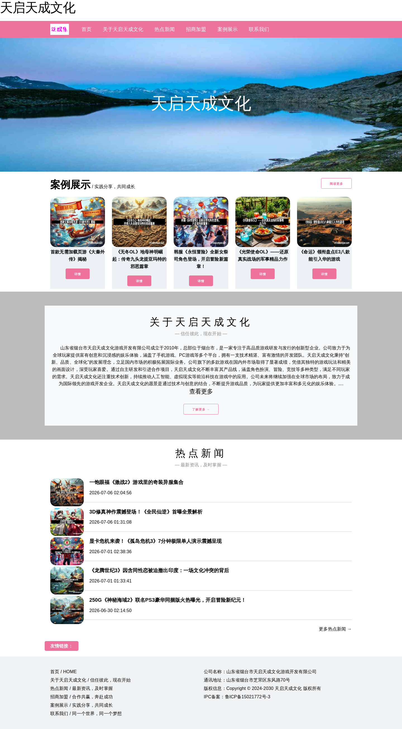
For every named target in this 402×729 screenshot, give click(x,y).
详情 (77, 274)
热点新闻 (164, 29)
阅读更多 (336, 183)
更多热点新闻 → (335, 629)
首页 (87, 29)
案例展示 (227, 29)
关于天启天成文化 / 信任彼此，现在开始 (90, 680)
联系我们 (259, 29)
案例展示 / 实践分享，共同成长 (81, 705)
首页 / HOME (63, 671)
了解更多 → (201, 409)
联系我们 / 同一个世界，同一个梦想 (86, 713)
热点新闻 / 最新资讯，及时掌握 (81, 688)
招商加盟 (196, 29)
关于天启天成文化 (123, 29)
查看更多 (201, 391)
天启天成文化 (37, 7)
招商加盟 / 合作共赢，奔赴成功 (81, 696)
